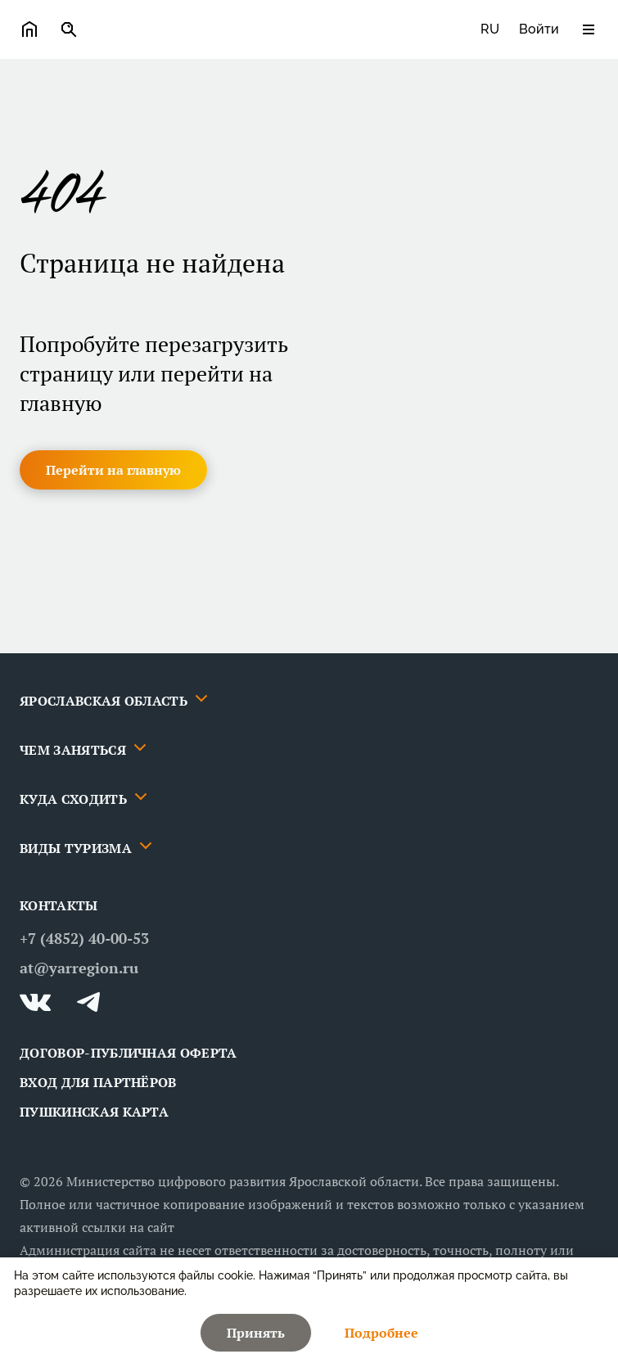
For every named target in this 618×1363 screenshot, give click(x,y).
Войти (539, 29)
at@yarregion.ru (79, 967)
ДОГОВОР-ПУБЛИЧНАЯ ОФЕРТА (128, 1053)
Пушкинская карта (94, 1111)
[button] (113, 470)
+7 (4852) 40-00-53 (84, 938)
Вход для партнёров (98, 1082)
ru (489, 29)
